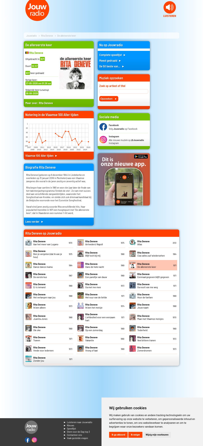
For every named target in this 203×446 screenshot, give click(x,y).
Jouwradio (31, 35)
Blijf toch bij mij (92, 254)
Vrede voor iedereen (43, 349)
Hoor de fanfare (145, 296)
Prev (4, 19)
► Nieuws (68, 425)
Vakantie (91, 339)
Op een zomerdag (94, 329)
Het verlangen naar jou (44, 296)
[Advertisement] (166, 89)
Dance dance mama (42, 265)
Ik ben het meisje (93, 306)
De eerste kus (40, 275)
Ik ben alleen (39, 306)
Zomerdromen (144, 349)
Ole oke (39, 329)
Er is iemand (39, 286)
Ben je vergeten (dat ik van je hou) (47, 253)
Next (198, 19)
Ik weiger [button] (135, 434)
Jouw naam (143, 306)
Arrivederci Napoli (94, 243)
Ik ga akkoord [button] (118, 434)
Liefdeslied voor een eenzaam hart (100, 317)
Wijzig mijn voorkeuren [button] (157, 434)
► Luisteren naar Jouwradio (77, 422)
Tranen (39, 339)
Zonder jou (39, 359)
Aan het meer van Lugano (45, 243)
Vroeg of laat (91, 349)
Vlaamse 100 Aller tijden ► (41, 155)
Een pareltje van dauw (96, 275)
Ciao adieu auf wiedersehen (151, 254)
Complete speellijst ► (112, 55)
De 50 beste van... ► (112, 66)
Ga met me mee (93, 286)
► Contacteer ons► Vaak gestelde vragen (75, 436)
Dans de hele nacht (94, 265)
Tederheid (143, 329)
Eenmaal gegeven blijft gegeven (153, 275)
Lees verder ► (34, 221)
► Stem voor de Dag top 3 (76, 431)
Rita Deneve (47, 35)
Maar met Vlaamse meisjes (150, 317)
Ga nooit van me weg (147, 286)
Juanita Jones (40, 317)
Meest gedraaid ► (110, 60)
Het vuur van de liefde (96, 296)
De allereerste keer (146, 265)
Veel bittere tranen (146, 339)
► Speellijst (69, 428)
